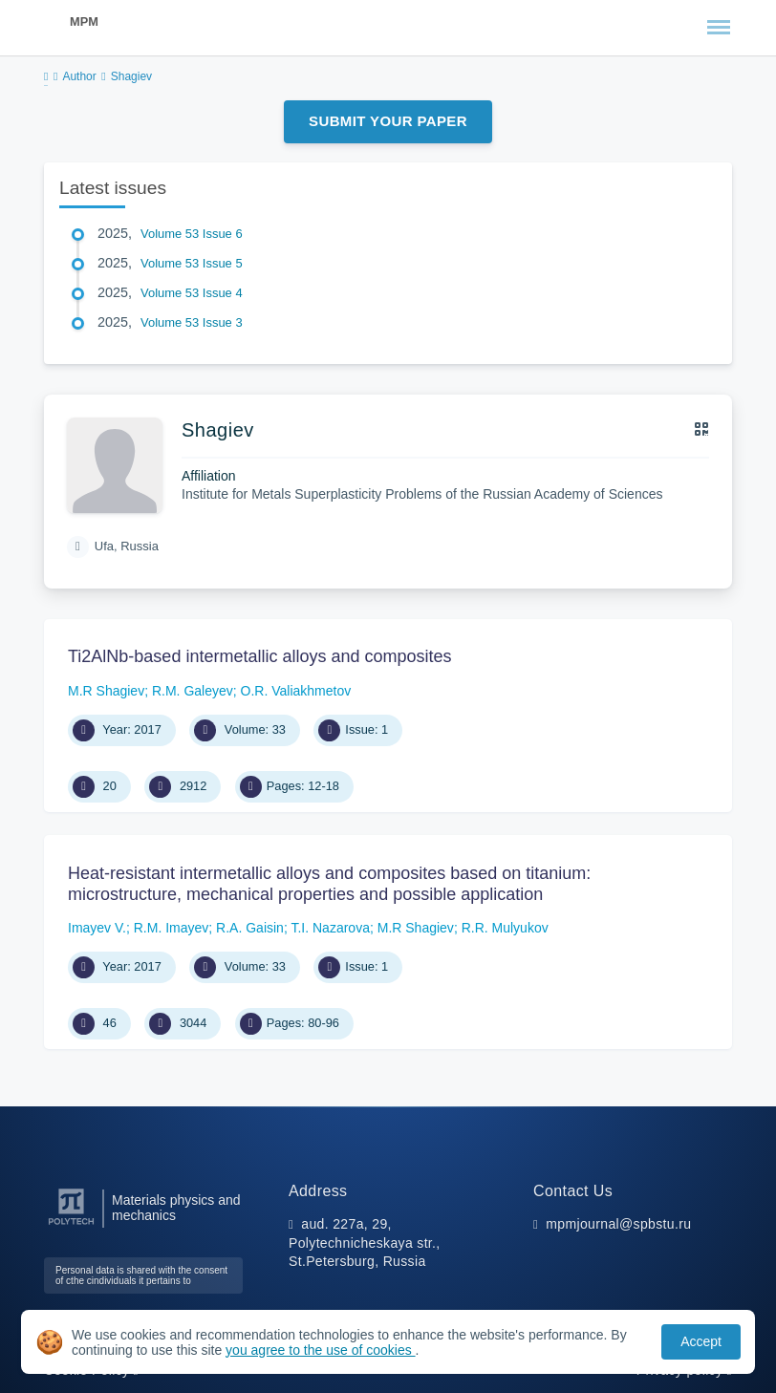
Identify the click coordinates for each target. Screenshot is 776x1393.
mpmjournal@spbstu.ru (618, 1224)
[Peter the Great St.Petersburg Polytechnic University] (71, 1225)
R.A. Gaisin (250, 927)
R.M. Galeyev (192, 690)
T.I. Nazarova (330, 927)
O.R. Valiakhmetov (296, 690)
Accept (701, 1341)
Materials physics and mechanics (176, 1207)
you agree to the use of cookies (320, 1350)
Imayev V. (97, 927)
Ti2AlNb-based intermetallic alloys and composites (260, 656)
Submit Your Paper (388, 121)
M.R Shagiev (106, 690)
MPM (84, 21)
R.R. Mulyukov (505, 927)
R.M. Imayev (171, 927)
